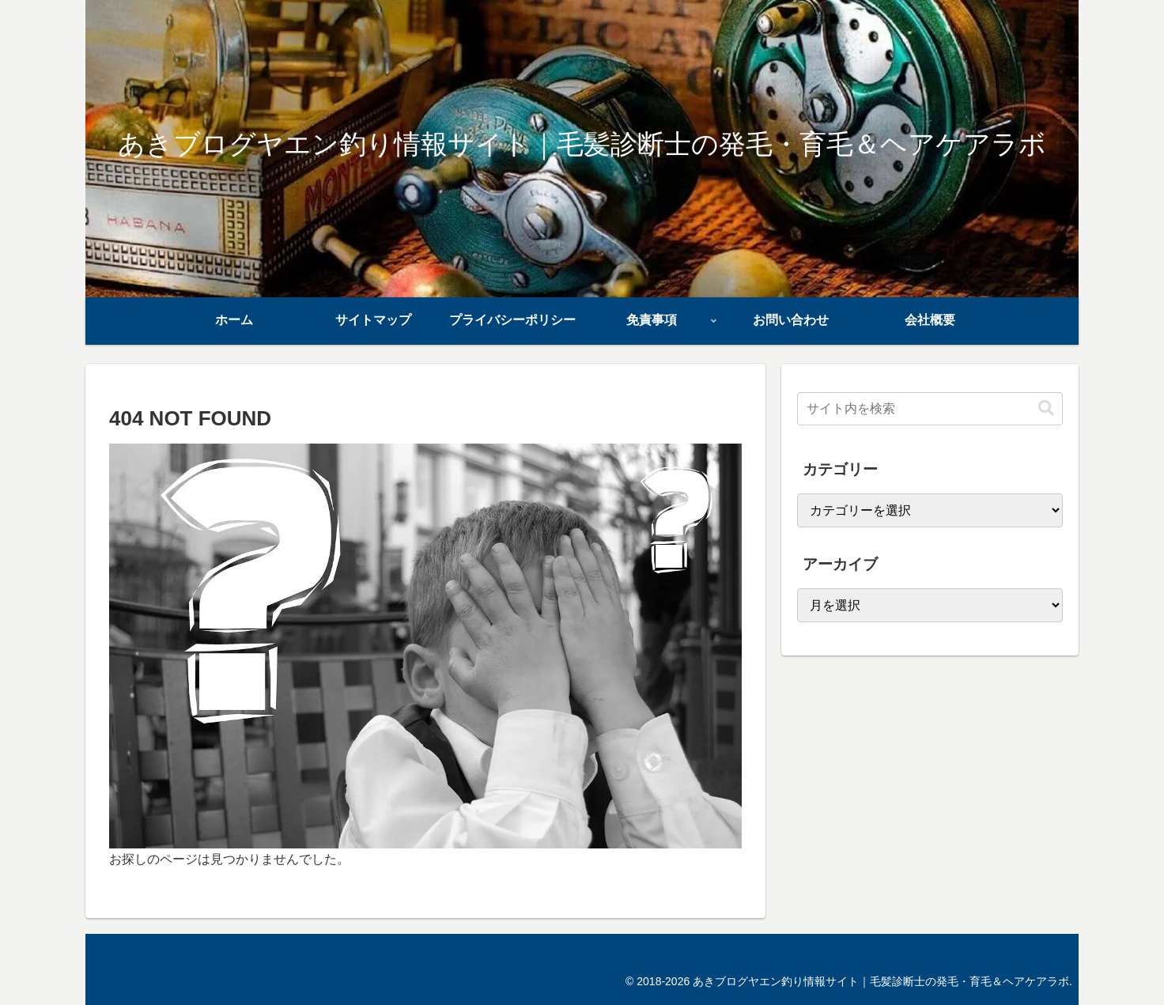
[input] (930, 408)
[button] (1046, 408)
